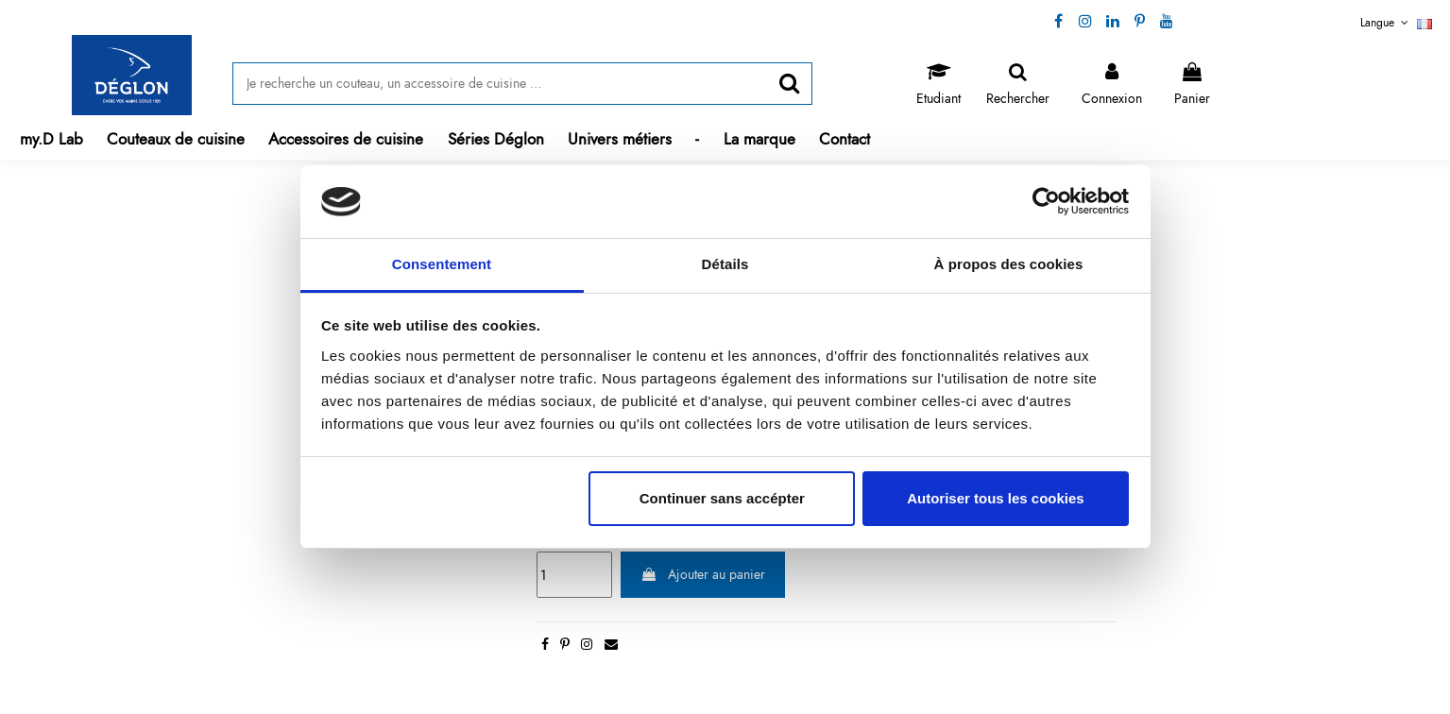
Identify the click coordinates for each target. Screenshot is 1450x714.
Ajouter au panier (702, 574)
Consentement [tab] (441, 264)
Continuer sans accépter (722, 498)
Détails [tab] (725, 264)
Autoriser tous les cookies (995, 498)
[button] (176, 139)
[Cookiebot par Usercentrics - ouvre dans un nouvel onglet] (1046, 202)
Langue (1396, 22)
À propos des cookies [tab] (1008, 264)
